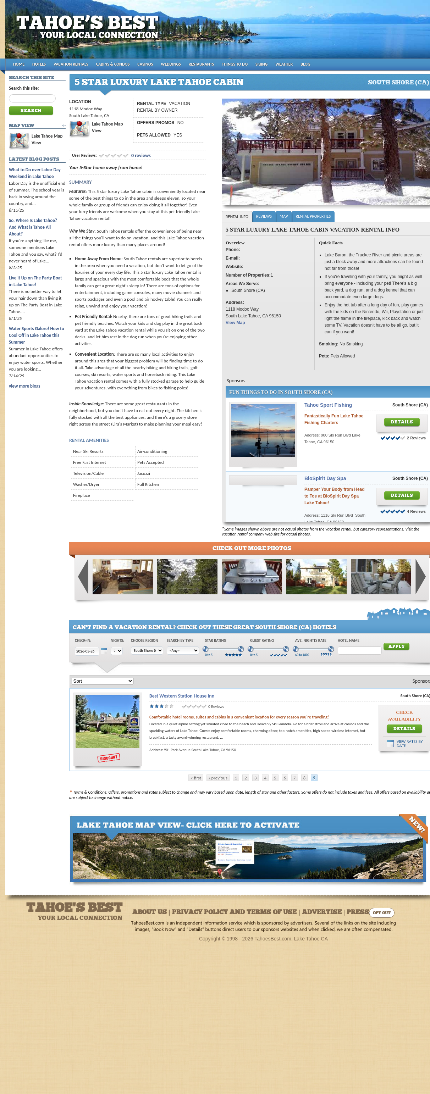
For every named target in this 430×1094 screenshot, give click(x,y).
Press (358, 912)
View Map (235, 322)
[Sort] (102, 681)
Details (402, 422)
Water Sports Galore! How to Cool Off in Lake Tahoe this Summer (36, 335)
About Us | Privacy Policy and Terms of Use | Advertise (237, 912)
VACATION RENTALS (71, 64)
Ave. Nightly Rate (310, 640)
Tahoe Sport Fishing (328, 405)
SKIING (261, 64)
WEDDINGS (171, 64)
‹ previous (218, 778)
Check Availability (404, 716)
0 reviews (140, 155)
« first (196, 778)
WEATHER (284, 64)
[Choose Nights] (117, 651)
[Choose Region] (147, 650)
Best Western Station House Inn (181, 696)
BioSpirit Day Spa (325, 478)
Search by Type (180, 640)
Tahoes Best (89, 32)
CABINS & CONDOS (113, 64)
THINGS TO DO (235, 64)
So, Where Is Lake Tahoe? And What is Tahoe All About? (33, 227)
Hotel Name (348, 640)
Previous (83, 576)
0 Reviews (216, 706)
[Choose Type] (183, 650)
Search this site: (24, 88)
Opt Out (382, 913)
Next (420, 576)
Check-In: (83, 640)
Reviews (264, 216)
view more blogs (24, 386)
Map (284, 216)
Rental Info (237, 216)
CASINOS (145, 64)
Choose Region (144, 640)
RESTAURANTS (201, 64)
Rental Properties (313, 216)
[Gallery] (123, 592)
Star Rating (215, 640)
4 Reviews (416, 511)
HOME (18, 64)
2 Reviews (416, 438)
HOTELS (39, 64)
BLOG (305, 64)
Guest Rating (262, 640)
